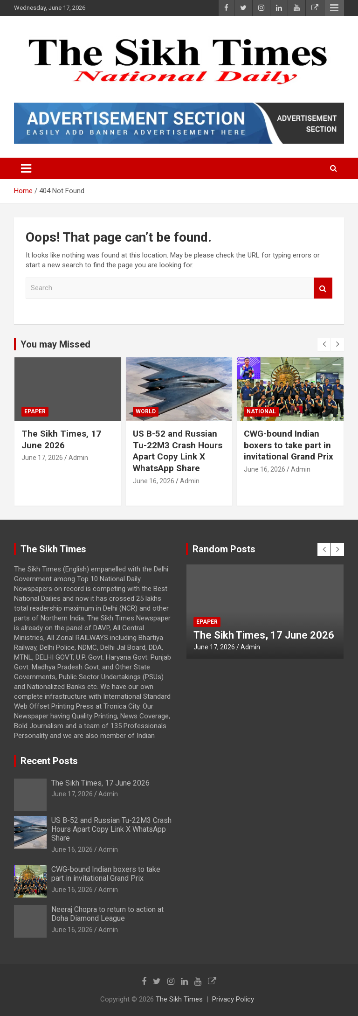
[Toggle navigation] (26, 168)
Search (323, 288)
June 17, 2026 (42, 457)
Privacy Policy (233, 999)
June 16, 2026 (153, 481)
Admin (78, 457)
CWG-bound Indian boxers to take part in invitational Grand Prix (288, 445)
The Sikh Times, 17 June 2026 (61, 439)
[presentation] (323, 344)
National (261, 411)
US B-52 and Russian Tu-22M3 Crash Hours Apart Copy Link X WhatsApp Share (177, 450)
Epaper (35, 411)
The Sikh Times (179, 999)
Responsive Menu (334, 8)
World (146, 411)
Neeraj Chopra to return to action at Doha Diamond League (107, 914)
